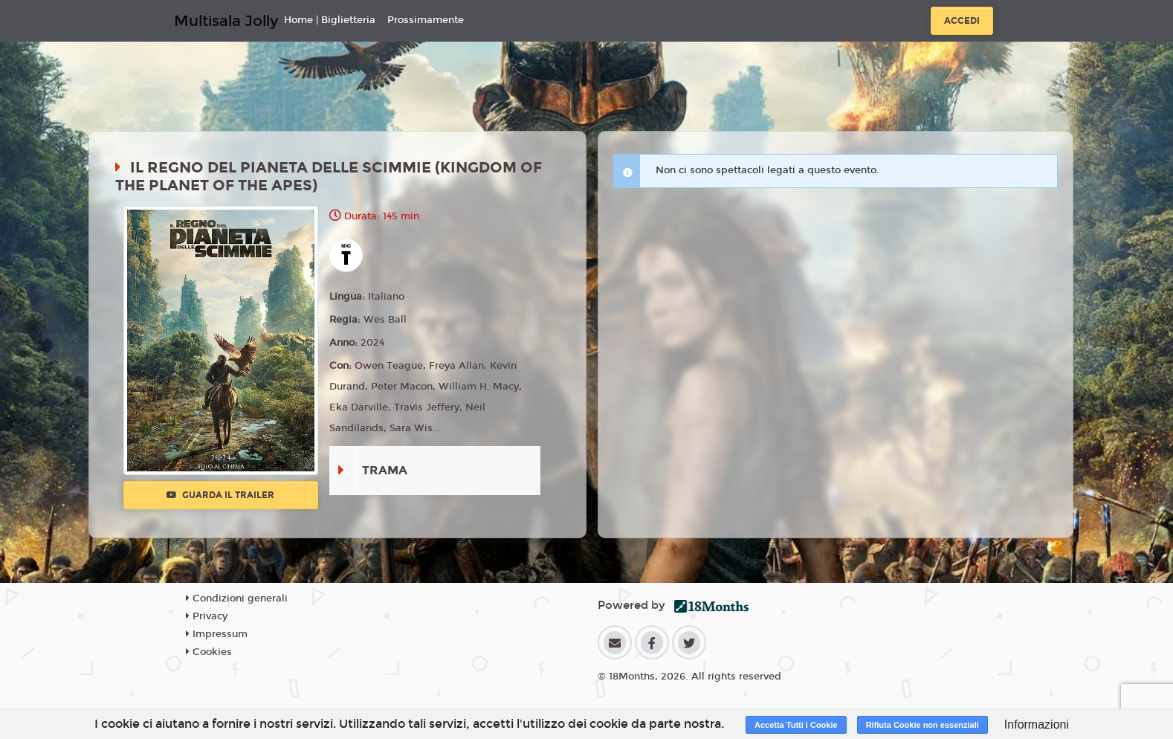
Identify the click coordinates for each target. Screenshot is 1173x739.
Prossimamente (425, 20)
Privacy (206, 616)
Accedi (962, 21)
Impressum (217, 634)
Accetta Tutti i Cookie (796, 724)
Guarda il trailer (220, 495)
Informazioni (1036, 724)
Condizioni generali (237, 598)
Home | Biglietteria (329, 20)
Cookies (209, 652)
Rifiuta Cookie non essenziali (922, 724)
